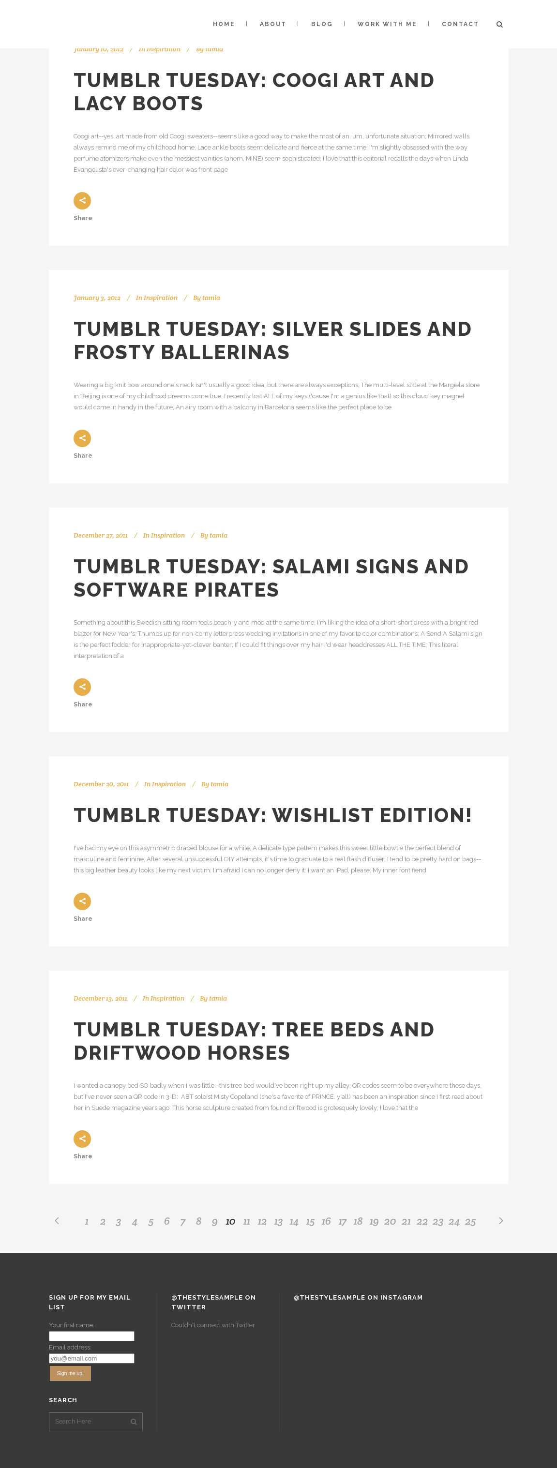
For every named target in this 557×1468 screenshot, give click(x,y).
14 (294, 1221)
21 (406, 1221)
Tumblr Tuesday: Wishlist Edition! (273, 815)
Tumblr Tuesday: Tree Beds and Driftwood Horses (254, 1041)
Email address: (70, 1347)
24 (454, 1221)
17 (342, 1221)
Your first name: (71, 1325)
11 (246, 1221)
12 (262, 1221)
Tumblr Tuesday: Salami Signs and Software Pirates (271, 578)
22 (422, 1221)
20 (390, 1221)
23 (438, 1221)
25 (470, 1221)
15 (310, 1221)
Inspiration (164, 49)
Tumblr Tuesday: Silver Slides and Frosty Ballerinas (273, 340)
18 (358, 1221)
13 (278, 1221)
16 (326, 1221)
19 (374, 1221)
